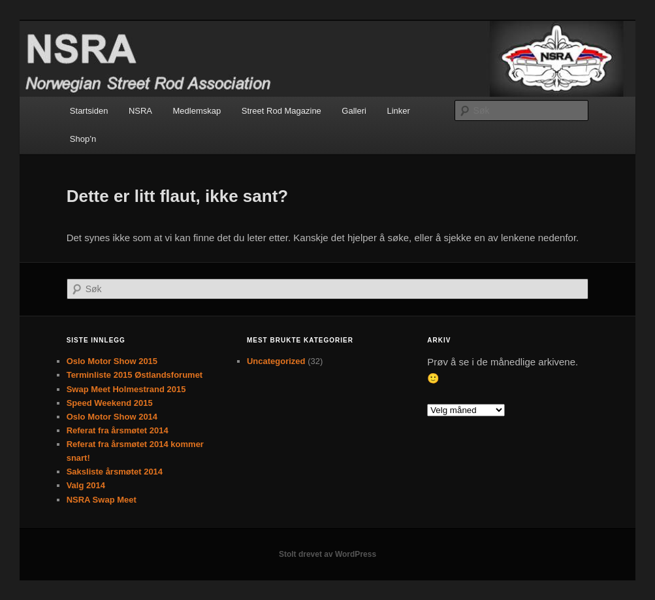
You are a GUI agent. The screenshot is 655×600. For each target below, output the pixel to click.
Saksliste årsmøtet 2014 (115, 471)
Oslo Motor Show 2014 (112, 417)
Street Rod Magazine (281, 111)
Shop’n (83, 139)
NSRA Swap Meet (101, 500)
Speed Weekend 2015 (110, 403)
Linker (398, 111)
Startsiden (89, 111)
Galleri (354, 111)
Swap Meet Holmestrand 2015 (126, 389)
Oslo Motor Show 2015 (112, 361)
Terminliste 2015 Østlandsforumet (135, 375)
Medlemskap (197, 111)
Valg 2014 (86, 485)
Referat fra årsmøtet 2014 (117, 430)
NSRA (140, 111)
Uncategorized (276, 361)
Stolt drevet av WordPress (327, 554)
